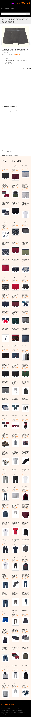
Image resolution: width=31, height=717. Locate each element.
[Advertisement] (15, 86)
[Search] (28, 14)
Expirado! (16, 55)
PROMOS (23, 3)
